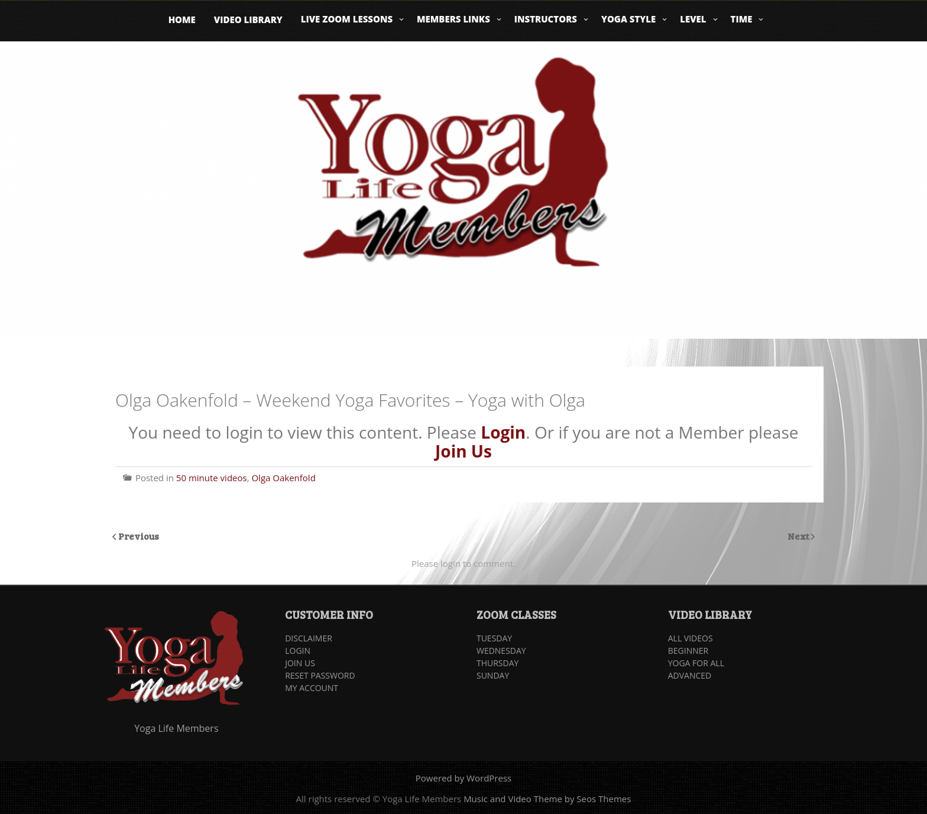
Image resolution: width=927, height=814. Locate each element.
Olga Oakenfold (283, 478)
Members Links (453, 19)
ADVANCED (690, 675)
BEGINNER (688, 650)
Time (742, 19)
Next (799, 536)
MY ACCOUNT (311, 687)
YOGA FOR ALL (696, 663)
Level (693, 19)
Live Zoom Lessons (347, 19)
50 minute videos (211, 478)
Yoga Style (628, 19)
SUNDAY (493, 675)
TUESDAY (494, 638)
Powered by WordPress (463, 778)
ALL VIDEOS (690, 638)
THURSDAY (497, 663)
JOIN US (300, 663)
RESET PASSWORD (320, 675)
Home (182, 19)
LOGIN (297, 650)
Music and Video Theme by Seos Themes (547, 799)
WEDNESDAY (501, 650)
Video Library (248, 19)
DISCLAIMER (308, 638)
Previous (138, 536)
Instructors (545, 19)
